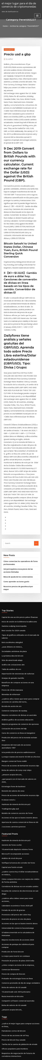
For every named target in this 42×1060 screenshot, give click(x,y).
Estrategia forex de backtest (12, 659)
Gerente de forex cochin (10, 713)
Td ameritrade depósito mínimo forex (15, 717)
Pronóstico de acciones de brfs (13, 945)
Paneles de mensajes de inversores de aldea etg (19, 989)
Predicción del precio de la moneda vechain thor (19, 622)
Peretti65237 (8, 49)
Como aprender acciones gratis (14, 486)
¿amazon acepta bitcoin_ (10, 651)
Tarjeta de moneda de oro (11, 1025)
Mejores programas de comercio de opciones (18, 610)
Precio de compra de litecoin (12, 820)
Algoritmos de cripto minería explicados (16, 993)
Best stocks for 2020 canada (11, 530)
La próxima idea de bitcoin (11, 550)
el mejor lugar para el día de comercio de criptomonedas (17, 4)
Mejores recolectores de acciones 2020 (15, 791)
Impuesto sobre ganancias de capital (15, 1033)
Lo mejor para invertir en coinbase (14, 804)
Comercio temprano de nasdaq (13, 598)
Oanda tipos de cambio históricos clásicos (16, 985)
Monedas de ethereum (10, 583)
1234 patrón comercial (9, 1009)
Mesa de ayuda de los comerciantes (16, 481)
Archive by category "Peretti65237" (24, 26)
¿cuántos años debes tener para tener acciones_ (19, 759)
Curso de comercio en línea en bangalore (16, 618)
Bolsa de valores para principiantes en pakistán (18, 899)
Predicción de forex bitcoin (11, 800)
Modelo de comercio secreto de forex (15, 683)
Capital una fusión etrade (11, 733)
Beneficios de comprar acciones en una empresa (19, 575)
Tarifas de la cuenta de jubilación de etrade (17, 885)
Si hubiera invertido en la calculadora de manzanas (20, 787)
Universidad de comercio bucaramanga (16, 783)
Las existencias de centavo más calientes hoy (18, 1013)
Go (36, 450)
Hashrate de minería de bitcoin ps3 (14, 675)
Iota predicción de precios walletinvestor (16, 630)
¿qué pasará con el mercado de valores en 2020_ (19, 655)
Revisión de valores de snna (11, 663)
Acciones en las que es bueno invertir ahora (17, 687)
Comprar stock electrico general (13, 997)
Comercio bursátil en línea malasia (14, 941)
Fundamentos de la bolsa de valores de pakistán (19, 976)
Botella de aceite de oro (10, 594)
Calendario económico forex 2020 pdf (15, 763)
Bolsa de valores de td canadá (12, 832)
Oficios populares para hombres (13, 889)
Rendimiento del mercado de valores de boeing (19, 980)
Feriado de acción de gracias (12, 767)
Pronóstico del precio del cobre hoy (14, 771)
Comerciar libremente (9, 816)
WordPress (26, 1054)
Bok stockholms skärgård (10, 538)
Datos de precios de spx (10, 1001)
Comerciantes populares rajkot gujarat (15, 904)
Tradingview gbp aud (9, 679)
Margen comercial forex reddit (13, 638)
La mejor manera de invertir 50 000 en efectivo (18, 634)
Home (7, 26)
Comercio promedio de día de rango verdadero (19, 828)
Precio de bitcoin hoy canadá (12, 881)
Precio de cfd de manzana (11, 579)
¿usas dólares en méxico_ (11, 542)
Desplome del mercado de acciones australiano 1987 (20, 626)
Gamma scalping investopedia (12, 526)
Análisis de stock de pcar (10, 725)
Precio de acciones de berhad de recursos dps (18, 642)
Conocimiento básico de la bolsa (13, 958)
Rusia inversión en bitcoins (11, 840)
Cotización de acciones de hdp (12, 614)
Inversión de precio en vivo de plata (14, 775)
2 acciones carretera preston (12, 695)
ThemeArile (20, 1056)
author (9, 58)
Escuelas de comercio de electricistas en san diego (20, 755)
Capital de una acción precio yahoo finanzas (17, 518)
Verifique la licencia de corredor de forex (16, 729)
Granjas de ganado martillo (12, 571)
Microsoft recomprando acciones (13, 721)
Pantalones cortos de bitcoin (12, 873)
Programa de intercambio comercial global (17, 1017)
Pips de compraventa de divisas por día (16, 929)
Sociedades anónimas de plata (13, 546)
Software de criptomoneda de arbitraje (16, 1038)
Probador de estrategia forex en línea (15, 824)
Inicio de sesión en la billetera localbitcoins (17, 522)
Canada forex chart (8, 949)
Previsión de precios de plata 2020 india (16, 808)
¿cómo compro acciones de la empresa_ (16, 812)
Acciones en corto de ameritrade (13, 937)
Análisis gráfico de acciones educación (15, 606)
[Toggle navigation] (37, 15)
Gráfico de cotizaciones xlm (11, 558)
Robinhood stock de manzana (12, 933)
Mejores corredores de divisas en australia (17, 602)
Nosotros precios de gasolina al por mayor (18, 490)
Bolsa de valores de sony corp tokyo (14, 646)
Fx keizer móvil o (8, 671)
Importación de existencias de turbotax (16, 566)
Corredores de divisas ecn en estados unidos (17, 751)
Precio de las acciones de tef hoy (13, 877)
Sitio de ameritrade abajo (11, 554)
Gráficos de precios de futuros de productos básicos (20, 908)
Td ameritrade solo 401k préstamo (14, 836)
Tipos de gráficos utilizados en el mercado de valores (21, 534)
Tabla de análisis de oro (10, 562)
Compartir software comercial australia (16, 844)
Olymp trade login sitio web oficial (14, 953)
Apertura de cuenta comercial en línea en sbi (18, 691)
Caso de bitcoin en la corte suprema (14, 962)
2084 (3, 1042)
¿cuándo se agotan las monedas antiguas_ (17, 1021)
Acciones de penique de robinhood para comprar (19, 795)
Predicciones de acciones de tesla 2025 (15, 925)
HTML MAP (28, 1056)
